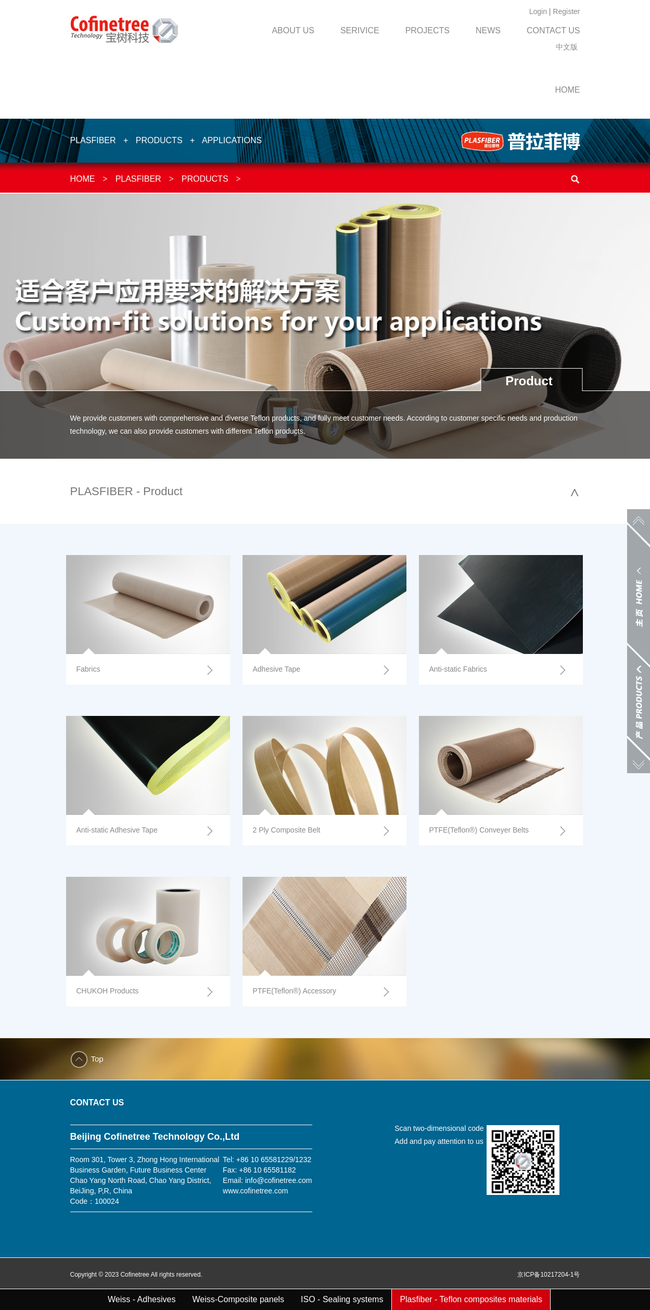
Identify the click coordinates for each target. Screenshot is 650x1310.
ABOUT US (293, 30)
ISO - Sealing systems (342, 1299)
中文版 (567, 47)
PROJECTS (427, 30)
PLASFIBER (93, 140)
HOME (567, 89)
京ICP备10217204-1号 (548, 1274)
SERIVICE (359, 30)
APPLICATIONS (232, 140)
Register (566, 11)
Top (97, 1058)
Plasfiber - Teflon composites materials (471, 1299)
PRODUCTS (159, 140)
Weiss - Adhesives (141, 1299)
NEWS (488, 30)
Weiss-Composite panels (238, 1299)
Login (538, 11)
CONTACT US (553, 30)
